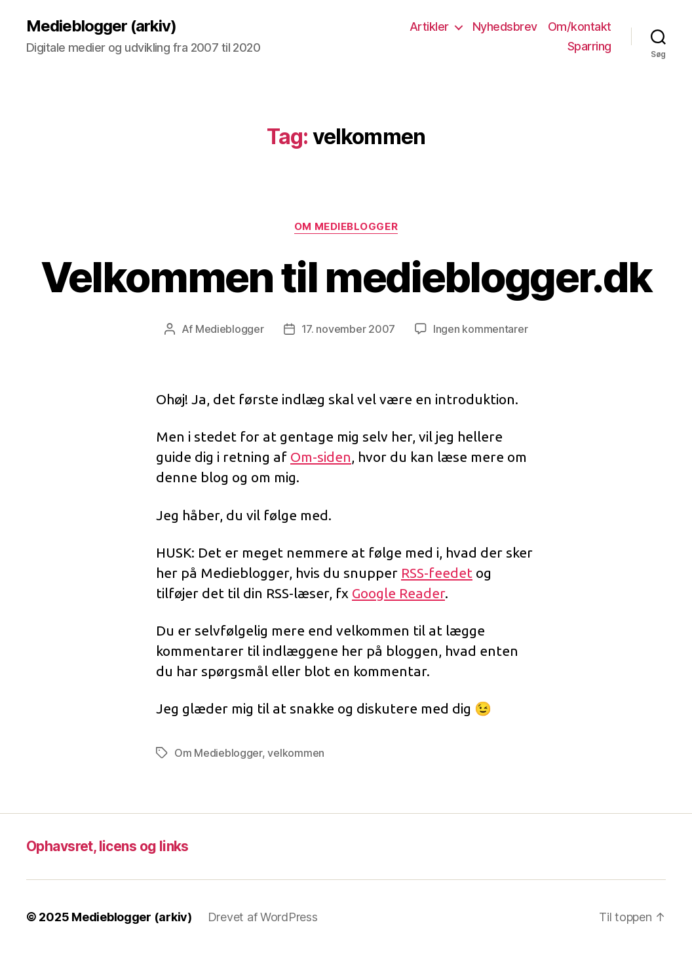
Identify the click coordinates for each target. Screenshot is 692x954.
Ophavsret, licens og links (107, 846)
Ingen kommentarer (480, 328)
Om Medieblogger (346, 227)
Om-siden (320, 457)
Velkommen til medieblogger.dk (346, 277)
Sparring (589, 46)
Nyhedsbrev (504, 26)
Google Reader (398, 593)
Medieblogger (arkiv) (101, 26)
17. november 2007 (348, 328)
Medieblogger (229, 328)
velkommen (295, 752)
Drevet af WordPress (263, 917)
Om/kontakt (579, 26)
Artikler (429, 26)
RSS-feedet (436, 573)
